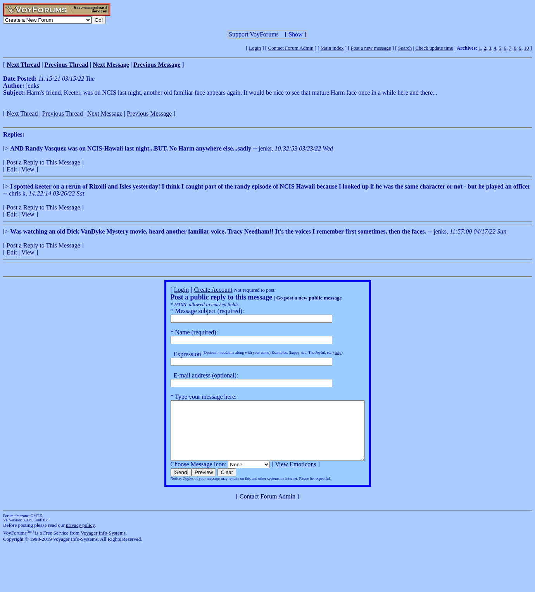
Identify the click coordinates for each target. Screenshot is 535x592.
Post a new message (371, 48)
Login (255, 48)
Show (295, 34)
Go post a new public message (297, 298)
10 (526, 48)
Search (405, 48)
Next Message (105, 113)
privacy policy (80, 537)
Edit (12, 169)
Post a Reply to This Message (43, 162)
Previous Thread (62, 113)
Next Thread (22, 113)
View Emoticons (283, 476)
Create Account (201, 289)
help (326, 352)
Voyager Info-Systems (103, 544)
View (28, 169)
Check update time (434, 48)
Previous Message (149, 113)
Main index (332, 48)
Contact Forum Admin (290, 48)
